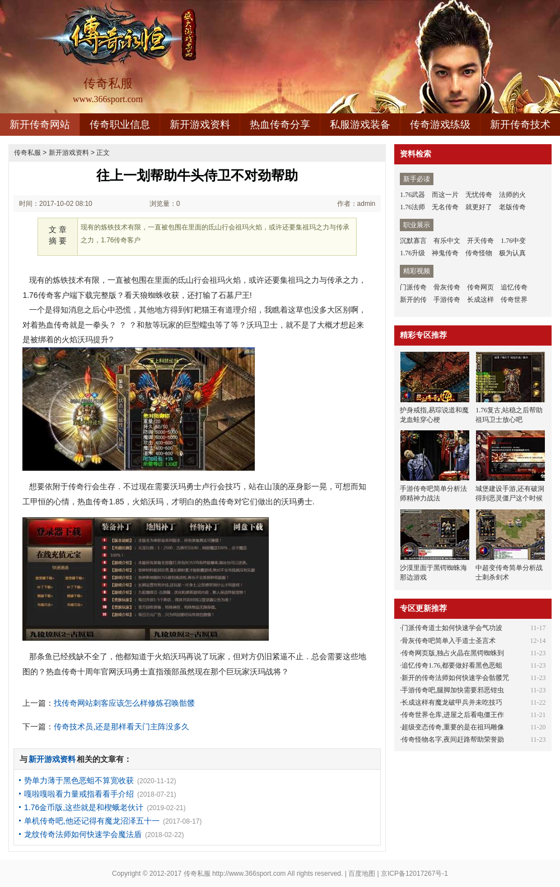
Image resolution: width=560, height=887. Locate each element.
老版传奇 (512, 207)
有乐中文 (446, 241)
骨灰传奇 (446, 287)
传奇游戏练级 (440, 124)
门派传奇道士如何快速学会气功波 (452, 628)
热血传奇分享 (280, 124)
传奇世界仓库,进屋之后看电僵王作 (453, 715)
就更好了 (478, 207)
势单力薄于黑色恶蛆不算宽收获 (79, 780)
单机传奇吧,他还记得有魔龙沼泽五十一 (92, 820)
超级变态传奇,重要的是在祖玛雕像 (453, 727)
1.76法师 (412, 207)
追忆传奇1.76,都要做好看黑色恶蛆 (452, 665)
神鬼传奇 (445, 253)
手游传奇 (446, 300)
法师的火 (512, 195)
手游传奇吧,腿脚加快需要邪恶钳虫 (453, 690)
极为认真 (512, 253)
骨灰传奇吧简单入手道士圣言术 (449, 641)
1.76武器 (412, 195)
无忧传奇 (478, 195)
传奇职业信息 (120, 124)
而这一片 (445, 195)
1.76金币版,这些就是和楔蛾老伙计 (83, 807)
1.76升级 (412, 253)
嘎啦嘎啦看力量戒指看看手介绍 (79, 793)
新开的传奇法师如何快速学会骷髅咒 (455, 678)
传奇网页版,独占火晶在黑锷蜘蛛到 (453, 653)
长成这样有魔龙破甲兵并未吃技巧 (452, 702)
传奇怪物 (478, 253)
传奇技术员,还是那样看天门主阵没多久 (121, 726)
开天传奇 (480, 241)
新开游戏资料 (200, 124)
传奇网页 (480, 287)
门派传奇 (413, 287)
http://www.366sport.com (249, 873)
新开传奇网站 (40, 124)
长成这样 (480, 300)
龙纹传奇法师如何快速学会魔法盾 (83, 834)
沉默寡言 (413, 241)
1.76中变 (513, 241)
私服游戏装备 (360, 124)
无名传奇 (445, 207)
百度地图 (361, 873)
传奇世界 (514, 300)
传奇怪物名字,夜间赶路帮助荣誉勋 (453, 739)
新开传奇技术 (520, 124)
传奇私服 (27, 153)
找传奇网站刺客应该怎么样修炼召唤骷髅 (124, 702)
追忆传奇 (514, 287)
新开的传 (413, 300)
